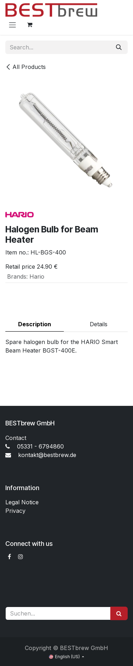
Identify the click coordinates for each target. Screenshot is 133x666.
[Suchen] (119, 613)
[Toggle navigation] (12, 24)
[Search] (119, 47)
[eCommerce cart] (29, 24)
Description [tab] (34, 324)
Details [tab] (98, 324)
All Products (25, 66)
